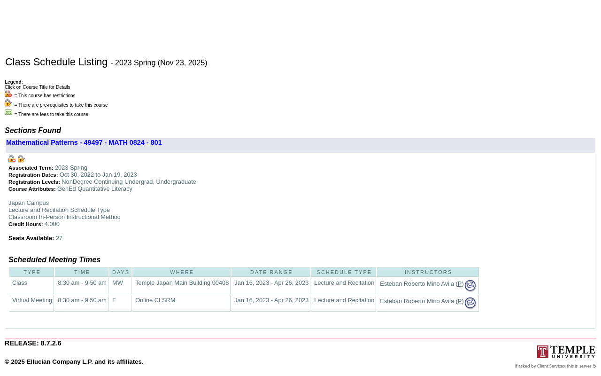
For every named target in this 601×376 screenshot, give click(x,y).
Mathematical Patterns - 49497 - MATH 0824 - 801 (84, 142)
